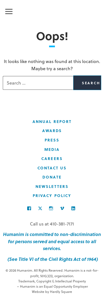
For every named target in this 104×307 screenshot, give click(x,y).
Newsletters (52, 186)
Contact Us (52, 168)
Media (52, 149)
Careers (52, 158)
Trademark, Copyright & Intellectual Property (52, 281)
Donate (52, 177)
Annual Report (52, 121)
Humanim (52, 10)
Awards (52, 130)
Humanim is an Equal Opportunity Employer (52, 286)
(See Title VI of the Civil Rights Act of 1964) (52, 259)
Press (52, 140)
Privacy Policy (52, 195)
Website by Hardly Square (52, 291)
